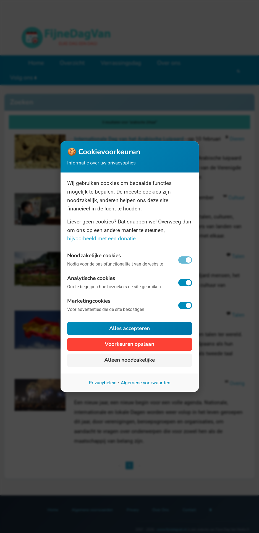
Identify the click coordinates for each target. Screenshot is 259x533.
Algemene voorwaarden (145, 382)
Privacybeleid (103, 382)
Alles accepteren (129, 328)
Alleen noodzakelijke (129, 360)
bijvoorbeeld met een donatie (101, 238)
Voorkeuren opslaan (129, 344)
